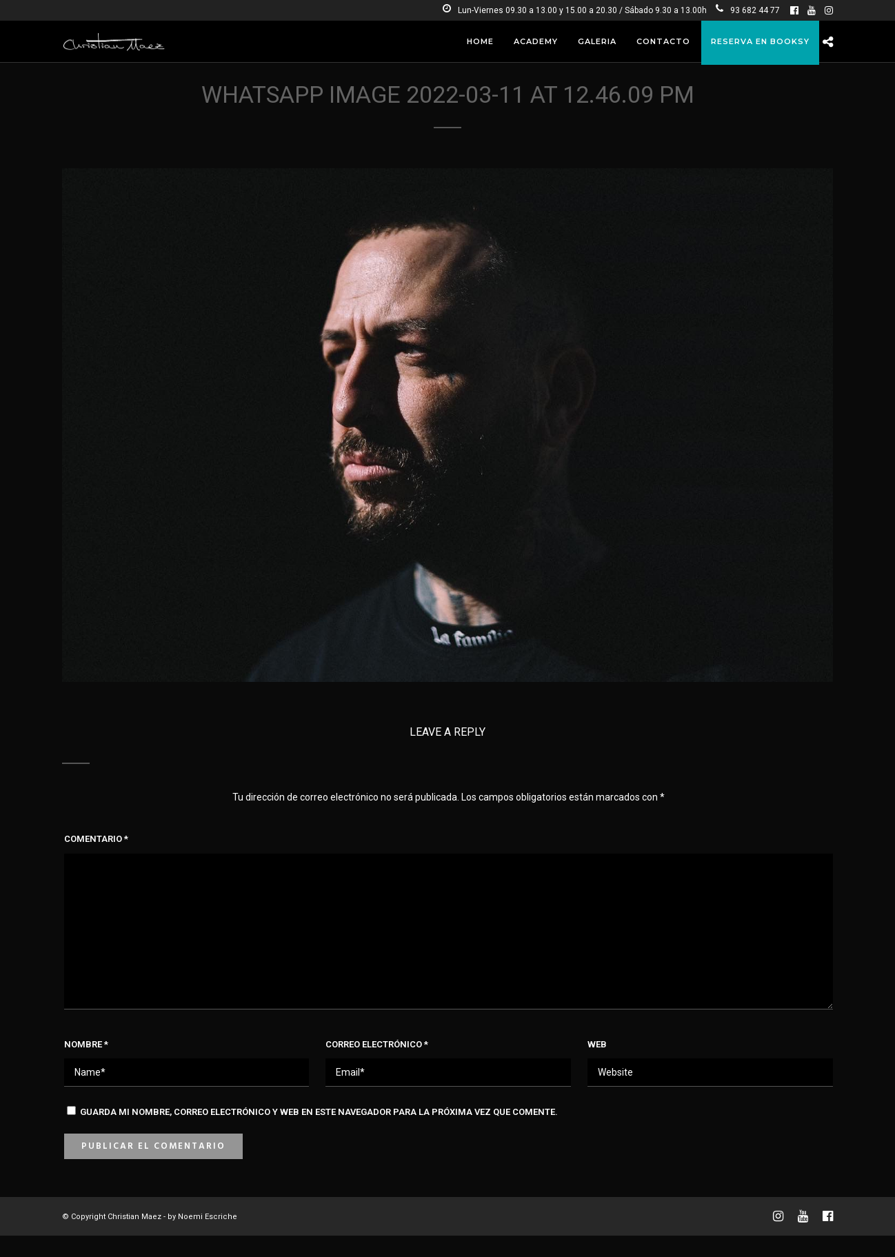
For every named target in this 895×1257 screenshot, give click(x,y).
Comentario (96, 839)
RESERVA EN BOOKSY (760, 41)
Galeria (597, 41)
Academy (536, 41)
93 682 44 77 (748, 10)
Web (597, 1044)
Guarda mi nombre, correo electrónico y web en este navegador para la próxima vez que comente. (319, 1112)
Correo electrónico (376, 1044)
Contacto (663, 41)
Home (480, 41)
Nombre (86, 1044)
